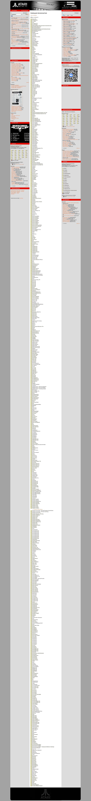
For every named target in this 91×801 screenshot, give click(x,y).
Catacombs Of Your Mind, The (37, 164)
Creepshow (33, 664)
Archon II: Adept (14, 175)
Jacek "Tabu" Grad (66, 142)
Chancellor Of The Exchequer (37, 275)
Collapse (33, 446)
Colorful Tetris (34, 460)
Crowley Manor (34, 703)
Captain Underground (35, 81)
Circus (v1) (33, 367)
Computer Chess (34, 504)
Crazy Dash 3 (34, 639)
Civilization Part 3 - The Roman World (38, 388)
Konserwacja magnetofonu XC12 (17, 68)
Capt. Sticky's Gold (35, 74)
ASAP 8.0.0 (13, 40)
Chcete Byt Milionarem (35, 291)
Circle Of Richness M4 (35, 364)
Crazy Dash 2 (34, 638)
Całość (13, 164)
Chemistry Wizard (34, 306)
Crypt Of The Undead (35, 712)
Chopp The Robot (34, 339)
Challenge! (33, 267)
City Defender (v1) (35, 378)
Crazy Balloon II (34, 630)
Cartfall (33, 110)
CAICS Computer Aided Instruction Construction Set (41, 25)
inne (19, 158)
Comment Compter (35, 489)
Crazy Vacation (34, 658)
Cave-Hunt (33, 193)
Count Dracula (34, 597)
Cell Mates (33, 237)
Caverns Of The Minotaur (36, 226)
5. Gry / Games (65, 51)
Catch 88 (33, 169)
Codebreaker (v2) (34, 440)
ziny (71, 124)
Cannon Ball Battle (35, 64)
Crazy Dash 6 (34, 643)
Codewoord (33, 442)
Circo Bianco (34, 365)
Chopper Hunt (34, 343)
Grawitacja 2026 (65, 22)
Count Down (33, 596)
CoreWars (33, 567)
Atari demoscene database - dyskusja (17, 191)
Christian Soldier (34, 354)
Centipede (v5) (34, 250)
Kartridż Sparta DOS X (15, 66)
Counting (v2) (34, 606)
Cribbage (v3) (34, 669)
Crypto (32, 714)
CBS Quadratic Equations (36, 30)
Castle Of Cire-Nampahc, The (37, 148)
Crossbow (33, 696)
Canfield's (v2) (34, 61)
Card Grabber (34, 99)
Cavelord (33, 199)
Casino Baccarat (34, 118)
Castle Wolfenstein (35, 152)
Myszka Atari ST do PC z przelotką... (69, 20)
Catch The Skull (34, 173)
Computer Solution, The (36, 521)
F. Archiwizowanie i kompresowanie (69, 190)
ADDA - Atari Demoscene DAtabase (68, 111)
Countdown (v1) (34, 598)
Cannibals (33, 62)
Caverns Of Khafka (35, 220)
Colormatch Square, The (36, 461)
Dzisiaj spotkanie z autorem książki (17, 31)
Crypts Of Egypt (34, 718)
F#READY (64, 133)
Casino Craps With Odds (36, 121)
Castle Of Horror (34, 149)
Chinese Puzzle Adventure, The (37, 326)
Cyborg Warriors (34, 765)
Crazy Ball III (33, 628)
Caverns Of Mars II (35, 222)
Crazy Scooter (34, 657)
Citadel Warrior (34, 372)
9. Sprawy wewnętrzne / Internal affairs (69, 54)
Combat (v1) (33, 472)
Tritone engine (13, 79)
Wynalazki (64, 201)
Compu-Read (34, 495)
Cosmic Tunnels (34, 588)
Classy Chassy (34, 396)
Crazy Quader (34, 656)
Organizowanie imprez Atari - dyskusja (17, 190)
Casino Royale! (34, 122)
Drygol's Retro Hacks (15, 118)
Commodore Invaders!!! (36, 490)
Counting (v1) (34, 605)
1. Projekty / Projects (66, 47)
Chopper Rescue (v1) (35, 346)
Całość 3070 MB (14, 160)
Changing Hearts (34, 277)
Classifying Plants (35, 394)
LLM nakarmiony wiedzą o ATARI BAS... (69, 37)
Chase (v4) (33, 284)
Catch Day (33, 171)
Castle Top (33, 151)
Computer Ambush (35, 500)
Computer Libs (34, 517)
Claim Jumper (34, 389)
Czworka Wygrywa (35, 784)
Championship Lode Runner (36, 274)
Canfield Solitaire (34, 59)
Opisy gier (13, 166)
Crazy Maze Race (34, 655)
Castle (32, 128)
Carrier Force (34, 108)
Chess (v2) (33, 309)
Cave (32, 181)
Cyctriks (33, 770)
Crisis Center (34, 675)
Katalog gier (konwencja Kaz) (16, 145)
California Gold (34, 42)
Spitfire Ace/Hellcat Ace (15, 176)
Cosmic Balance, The (35, 576)
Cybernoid (33, 757)
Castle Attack (34, 130)
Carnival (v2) (34, 104)
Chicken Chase (34, 316)
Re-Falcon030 (13, 37)
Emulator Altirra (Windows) (16, 87)
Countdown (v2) (34, 599)
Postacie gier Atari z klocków (16, 42)
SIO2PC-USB (65, 205)
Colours (33, 469)
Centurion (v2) (34, 258)
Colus (32, 471)
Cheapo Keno (34, 294)
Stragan (63, 150)
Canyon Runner (34, 71)
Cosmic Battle (34, 577)
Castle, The (33, 153)
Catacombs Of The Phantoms (37, 163)
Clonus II (33, 415)
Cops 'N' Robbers (34, 561)
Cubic (32, 735)
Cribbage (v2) (34, 668)
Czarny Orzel (34, 780)
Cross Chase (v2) (34, 687)
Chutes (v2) (33, 359)
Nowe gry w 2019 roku (15, 70)
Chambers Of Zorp (35, 268)
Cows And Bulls (34, 610)
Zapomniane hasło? (65, 7)
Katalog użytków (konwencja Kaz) (68, 163)
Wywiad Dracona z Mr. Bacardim (68, 130)
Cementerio (33, 242)
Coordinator (33, 560)
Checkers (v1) (34, 299)
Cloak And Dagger (35, 411)
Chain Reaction (34, 265)
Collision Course (34, 450)
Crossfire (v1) (34, 698)
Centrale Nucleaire (35, 255)
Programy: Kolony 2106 (67, 153)
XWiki (12, 114)
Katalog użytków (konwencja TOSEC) (69, 195)
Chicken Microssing (35, 317)
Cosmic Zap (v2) (34, 590)
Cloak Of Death (34, 412)
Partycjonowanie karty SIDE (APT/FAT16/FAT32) (19, 75)
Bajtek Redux (13, 111)
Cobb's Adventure (35, 426)
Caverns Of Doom (34, 217)
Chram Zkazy (34, 353)
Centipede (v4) (34, 249)
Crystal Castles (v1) (35, 722)
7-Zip (20, 164)
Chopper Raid (34, 345)
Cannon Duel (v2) (34, 66)
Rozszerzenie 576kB (66, 217)
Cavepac (33, 203)
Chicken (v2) (33, 314)
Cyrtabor (33, 776)
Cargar (32, 101)
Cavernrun (33, 212)
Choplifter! (13, 169)
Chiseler (33, 327)
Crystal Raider (34, 727)
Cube (32, 731)
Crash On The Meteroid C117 (37, 623)
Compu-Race (34, 494)
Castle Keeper (34, 143)
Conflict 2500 (34, 541)
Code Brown (33, 435)
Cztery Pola (33, 783)
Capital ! (33, 72)
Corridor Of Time (34, 571)
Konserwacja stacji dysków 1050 (17, 67)
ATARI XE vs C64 (66, 25)
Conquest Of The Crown (36, 549)
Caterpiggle (33, 177)
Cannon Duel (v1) (34, 65)
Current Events (34, 743)
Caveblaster (33, 196)
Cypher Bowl (34, 775)
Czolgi (32, 782)
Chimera (33, 323)
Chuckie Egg (34, 357)
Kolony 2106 (13, 174)
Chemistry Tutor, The (35, 305)
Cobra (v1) (33, 427)
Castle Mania (34, 144)
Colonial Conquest (35, 452)
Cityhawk (33, 383)
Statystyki (12, 193)
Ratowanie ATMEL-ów (66, 207)
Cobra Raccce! (34, 430)
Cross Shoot (33, 692)
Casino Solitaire (34, 123)
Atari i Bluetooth (65, 204)
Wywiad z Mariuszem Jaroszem (68, 129)
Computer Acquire (35, 499)
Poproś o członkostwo (73, 7)
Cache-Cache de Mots (35, 36)
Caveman (33, 200)
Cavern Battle (34, 206)
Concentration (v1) (35, 530)
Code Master (34, 436)
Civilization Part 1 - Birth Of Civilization (38, 386)
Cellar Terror (33, 239)
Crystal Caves (34, 724)
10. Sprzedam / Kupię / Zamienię (68, 55)
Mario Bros (13, 172)
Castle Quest (34, 150)
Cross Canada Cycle (35, 685)
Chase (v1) (33, 280)
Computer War (34, 522)
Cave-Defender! (34, 192)
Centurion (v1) (34, 257)
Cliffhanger (33, 405)
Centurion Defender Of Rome (37, 259)
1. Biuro (64, 168)
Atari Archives (13, 117)
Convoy (33, 557)
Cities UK (33, 374)
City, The (33, 382)
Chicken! (33, 319)
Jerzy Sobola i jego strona (67, 34)
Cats (32, 180)
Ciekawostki (65, 35)
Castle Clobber (34, 132)
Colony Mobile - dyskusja (15, 192)
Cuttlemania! (34, 752)
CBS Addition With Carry (36, 26)
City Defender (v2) (35, 379)
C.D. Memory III (34, 23)
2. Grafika (64, 170)
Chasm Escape (34, 288)
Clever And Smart (34, 402)
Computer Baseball (35, 502)
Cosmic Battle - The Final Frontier (37, 578)
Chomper (33, 334)
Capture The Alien (35, 84)
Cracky (32, 616)
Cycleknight (33, 766)
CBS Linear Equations (35, 27)
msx (74, 119)
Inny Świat (13, 182)
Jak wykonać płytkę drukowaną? (68, 215)
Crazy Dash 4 (34, 640)
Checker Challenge (35, 296)
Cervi (32, 261)
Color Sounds (34, 456)
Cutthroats (33, 751)
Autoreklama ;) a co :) (66, 27)
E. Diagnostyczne (66, 188)
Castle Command (34, 134)
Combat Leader (34, 475)
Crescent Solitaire (35, 666)
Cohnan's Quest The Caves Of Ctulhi (38, 444)
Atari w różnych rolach (66, 219)
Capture (33, 83)
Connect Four (34, 546)
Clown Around (34, 421)
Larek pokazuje (14, 72)
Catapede (33, 167)
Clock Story (33, 413)
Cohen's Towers (34, 443)
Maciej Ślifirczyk (65, 143)
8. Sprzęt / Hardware (66, 53)
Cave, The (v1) (34, 190)
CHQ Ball (33, 32)
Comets (33, 479)
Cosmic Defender (34, 580)
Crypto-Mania (34, 717)
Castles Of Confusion (35, 157)
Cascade (33, 111)
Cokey (32, 445)
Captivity (33, 82)
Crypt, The (33, 713)
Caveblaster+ (34, 197)
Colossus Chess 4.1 (35, 465)
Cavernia (33, 211)
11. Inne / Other (65, 56)
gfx (78, 116)
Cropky (33, 683)
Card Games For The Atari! (36, 98)
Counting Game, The (35, 607)
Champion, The (34, 269)
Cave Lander (34, 188)
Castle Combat (34, 133)
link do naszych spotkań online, (68, 65)
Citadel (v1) (33, 369)
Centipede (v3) (34, 248)
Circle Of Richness (35, 363)
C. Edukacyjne (65, 185)
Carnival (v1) (34, 103)
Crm (32, 679)
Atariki (12, 113)
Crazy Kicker (34, 654)
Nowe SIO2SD (65, 206)
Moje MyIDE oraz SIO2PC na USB (69, 213)
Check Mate (33, 295)
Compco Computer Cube (36, 491)
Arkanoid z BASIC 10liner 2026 (68, 39)
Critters (33, 677)
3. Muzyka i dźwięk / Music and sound (69, 49)
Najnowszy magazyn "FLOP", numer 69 (18, 23)
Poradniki (12, 62)
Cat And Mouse (34, 160)
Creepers (33, 663)
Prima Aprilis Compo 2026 (67, 44)
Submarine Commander (15, 167)
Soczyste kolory (65, 218)
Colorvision (33, 462)
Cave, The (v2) (34, 191)
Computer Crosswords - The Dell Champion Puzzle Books (42, 510)
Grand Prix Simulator (15, 184)
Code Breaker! (34, 434)
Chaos (32, 278)
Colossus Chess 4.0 (35, 464)
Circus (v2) (33, 368)
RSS (27, 14)
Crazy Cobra (33, 636)
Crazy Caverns (34, 634)
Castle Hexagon (34, 142)
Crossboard (33, 695)
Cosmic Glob (34, 581)
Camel (32, 50)
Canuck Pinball (34, 69)
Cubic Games (34, 736)
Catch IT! (33, 172)
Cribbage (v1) (34, 667)
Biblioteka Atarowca (14, 89)
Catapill (33, 168)
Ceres (32, 260)
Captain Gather (34, 79)
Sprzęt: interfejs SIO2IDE (67, 158)
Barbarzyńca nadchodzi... (15, 36)
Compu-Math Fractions (35, 493)
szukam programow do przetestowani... (69, 23)
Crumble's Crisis (34, 707)
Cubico (32, 737)
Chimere (33, 325)
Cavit (32, 232)
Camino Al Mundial (35, 53)
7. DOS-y (64, 178)
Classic (33, 393)
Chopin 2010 (33, 336)
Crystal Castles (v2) (35, 723)
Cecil (32, 235)
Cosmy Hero (33, 595)
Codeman (33, 441)
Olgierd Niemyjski (66, 146)
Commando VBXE (35, 486)
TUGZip (22, 164)
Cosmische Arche (34, 591)
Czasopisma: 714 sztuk (15, 106)
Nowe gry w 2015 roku (15, 74)
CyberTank (33, 756)
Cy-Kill (32, 754)
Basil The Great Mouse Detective (17, 180)
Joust (12, 170)
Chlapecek (33, 329)
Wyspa (12, 177)
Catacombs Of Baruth (35, 162)
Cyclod (32, 767)
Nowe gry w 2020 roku (15, 69)
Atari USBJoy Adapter (66, 152)
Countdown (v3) (34, 600)
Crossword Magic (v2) (35, 702)
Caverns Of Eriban (35, 218)
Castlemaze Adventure (35, 154)
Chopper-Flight (34, 349)
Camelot (33, 52)
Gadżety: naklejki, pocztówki (67, 155)
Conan (32, 528)
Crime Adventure (34, 673)
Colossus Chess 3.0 (35, 463)
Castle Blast (33, 131)
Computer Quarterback (35, 520)
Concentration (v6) (35, 536)
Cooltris (33, 559)
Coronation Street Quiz (35, 569)
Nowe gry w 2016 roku (15, 73)
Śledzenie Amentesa (66, 137)
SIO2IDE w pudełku (66, 220)
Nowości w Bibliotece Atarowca (16, 32)
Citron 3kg (33, 375)
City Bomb (33, 376)
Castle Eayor (34, 138)
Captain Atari (34, 75)
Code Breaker (34, 433)
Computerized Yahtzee (35, 525)
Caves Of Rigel (34, 230)
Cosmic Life (33, 586)
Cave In (33, 187)
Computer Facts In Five (36, 512)
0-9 (12, 150)
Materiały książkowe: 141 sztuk (16, 107)
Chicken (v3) (33, 315)
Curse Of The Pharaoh (35, 747)
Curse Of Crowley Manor (36, 744)
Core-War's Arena (34, 566)
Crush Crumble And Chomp (36, 711)
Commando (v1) (34, 481)
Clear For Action (34, 398)
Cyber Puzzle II (34, 755)
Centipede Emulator (35, 251)
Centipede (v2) (34, 247)
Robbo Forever (14, 173)
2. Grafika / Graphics (66, 48)
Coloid (32, 451)
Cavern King (33, 209)
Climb (32, 406)
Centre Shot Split (34, 256)
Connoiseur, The (34, 547)
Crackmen (33, 615)
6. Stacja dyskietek (66, 176)
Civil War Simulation (35, 384)
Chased (33, 287)
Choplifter (33, 337)
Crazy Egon (33, 646)
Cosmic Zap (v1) (34, 589)
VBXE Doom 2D (65, 32)
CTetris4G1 (33, 34)
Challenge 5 (33, 266)
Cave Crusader (34, 183)
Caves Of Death (34, 227)
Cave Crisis (33, 182)
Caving (32, 231)
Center (32, 245)
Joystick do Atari (65, 209)
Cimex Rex (33, 362)
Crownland (33, 705)
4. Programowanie (66, 173)
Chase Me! (33, 286)
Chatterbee (33, 290)
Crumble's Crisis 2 (35, 708)
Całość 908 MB (65, 193)
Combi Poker (34, 476)
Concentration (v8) (35, 538)
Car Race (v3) (34, 93)
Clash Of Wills (34, 392)
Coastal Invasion (34, 425)
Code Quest (33, 437)
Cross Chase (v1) (34, 686)
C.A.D (32, 22)
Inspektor (13, 183)
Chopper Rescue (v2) (35, 347)
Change (33, 276)
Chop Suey (33, 335)
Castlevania (33, 158)
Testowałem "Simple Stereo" (67, 211)
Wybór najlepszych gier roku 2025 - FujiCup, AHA (20, 28)
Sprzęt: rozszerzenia (66, 154)
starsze (27, 82)
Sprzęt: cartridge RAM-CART (68, 156)
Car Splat (33, 94)
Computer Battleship (35, 503)
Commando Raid (34, 485)
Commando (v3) (34, 483)
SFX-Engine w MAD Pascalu (16, 64)
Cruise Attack (34, 706)
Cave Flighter (34, 186)
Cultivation (33, 741)
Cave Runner (34, 189)
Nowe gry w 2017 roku (15, 71)
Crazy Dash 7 (34, 644)
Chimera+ (33, 324)
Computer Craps (34, 505)
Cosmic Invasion (34, 585)
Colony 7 (33, 454)
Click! (32, 403)
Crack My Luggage (35, 613)
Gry (64, 15)
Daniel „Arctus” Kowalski (67, 134)
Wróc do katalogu (34, 15)
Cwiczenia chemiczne (35, 753)
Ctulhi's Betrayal (34, 728)
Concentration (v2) (35, 531)
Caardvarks (33, 35)
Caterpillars (33, 179)
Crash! (32, 624)
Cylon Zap (33, 774)
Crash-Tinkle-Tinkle (35, 625)
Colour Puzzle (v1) (35, 466)
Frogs (12, 168)
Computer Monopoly (35, 519)
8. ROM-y (64, 180)
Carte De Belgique (35, 109)
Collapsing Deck (34, 447)
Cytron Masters (34, 777)
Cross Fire (33, 688)
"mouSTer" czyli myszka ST (67, 151)
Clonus (32, 414)
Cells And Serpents (35, 241)
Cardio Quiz (33, 100)
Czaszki (33, 781)
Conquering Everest (35, 548)
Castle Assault (34, 129)
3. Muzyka (64, 171)
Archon (12, 178)
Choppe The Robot (35, 340)
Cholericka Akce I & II (35, 330)
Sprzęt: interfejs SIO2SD (67, 159)
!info (71, 118)
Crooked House (34, 682)
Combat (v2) (33, 473)
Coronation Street (34, 568)
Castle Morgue (34, 147)
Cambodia (33, 49)
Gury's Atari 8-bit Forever (15, 115)
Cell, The (33, 238)
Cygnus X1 (33, 773)
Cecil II (32, 236)
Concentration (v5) (35, 535)
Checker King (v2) (35, 298)
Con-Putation (34, 527)
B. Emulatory (65, 183)
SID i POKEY (65, 42)
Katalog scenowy (65, 113)
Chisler (32, 328)
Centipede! (33, 252)
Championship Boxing (35, 271)
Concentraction (34, 529)
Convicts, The (34, 556)
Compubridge (34, 496)
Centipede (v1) (34, 246)
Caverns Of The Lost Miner (36, 225)
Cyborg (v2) (33, 763)
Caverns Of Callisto (35, 216)
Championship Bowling (36, 270)
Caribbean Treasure (35, 102)
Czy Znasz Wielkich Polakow (36, 785)
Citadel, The (33, 373)
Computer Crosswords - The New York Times (40, 511)
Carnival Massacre (35, 105)
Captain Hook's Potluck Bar (36, 80)
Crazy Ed (33, 645)
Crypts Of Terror (34, 721)
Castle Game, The (34, 140)
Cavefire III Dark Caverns (36, 198)
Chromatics (33, 356)
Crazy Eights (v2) (34, 649)
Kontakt (12, 120)
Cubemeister (34, 732)
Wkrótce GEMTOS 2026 (15, 19)
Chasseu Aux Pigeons (35, 289)
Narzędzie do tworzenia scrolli (16, 65)
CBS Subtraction (34, 31)
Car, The (33, 95)
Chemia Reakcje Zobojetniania (37, 304)
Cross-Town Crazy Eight (36, 694)
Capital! (33, 73)
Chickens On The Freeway (36, 320)
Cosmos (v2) (34, 594)
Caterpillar (33, 178)
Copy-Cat (33, 565)
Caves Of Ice (34, 228)
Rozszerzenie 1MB (66, 212)
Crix (32, 678)
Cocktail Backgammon (35, 431)
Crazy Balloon (34, 629)
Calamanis (33, 40)
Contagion (33, 551)
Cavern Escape (34, 208)
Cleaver (33, 401)
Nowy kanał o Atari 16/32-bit (16, 26)
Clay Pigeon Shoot (35, 397)
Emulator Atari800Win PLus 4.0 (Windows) (18, 86)
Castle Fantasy (34, 139)
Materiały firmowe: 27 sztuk (16, 108)
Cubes (32, 733)
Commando (13, 171)
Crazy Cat (33, 633)
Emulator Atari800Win (15, 85)
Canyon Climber (34, 70)
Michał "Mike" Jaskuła (66, 132)
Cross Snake (34, 693)
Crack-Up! (33, 614)
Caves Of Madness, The (36, 229)
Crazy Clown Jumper (35, 635)
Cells (32, 240)
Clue (32, 423)
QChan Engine (13, 80)
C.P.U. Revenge (34, 24)
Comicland (33, 480)
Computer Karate (34, 516)
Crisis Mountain (34, 676)
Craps (32, 618)
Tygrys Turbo (65, 210)
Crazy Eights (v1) (34, 648)
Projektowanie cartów (66, 208)
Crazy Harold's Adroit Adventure (37, 653)
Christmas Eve (34, 355)
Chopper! (33, 348)
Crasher (33, 626)
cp (78, 114)
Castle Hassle (34, 141)
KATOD (64, 135)
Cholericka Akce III (35, 333)
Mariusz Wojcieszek (66, 136)
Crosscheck (33, 697)
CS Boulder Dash (34, 33)
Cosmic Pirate (34, 587)
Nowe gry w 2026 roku (15, 63)
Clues (32, 424)
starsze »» (27, 45)
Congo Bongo (34, 545)
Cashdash (33, 115)
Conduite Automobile (35, 540)
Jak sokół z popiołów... (15, 41)
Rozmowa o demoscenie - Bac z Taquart (18, 17)
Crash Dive (33, 620)
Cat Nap (33, 161)
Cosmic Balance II (35, 575)
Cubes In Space (34, 734)
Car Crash (33, 89)
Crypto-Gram (34, 716)
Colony (32, 453)
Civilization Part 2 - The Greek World (38, 387)
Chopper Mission (34, 344)
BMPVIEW (13, 77)
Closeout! (33, 417)
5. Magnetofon (65, 175)
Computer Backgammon (36, 501)
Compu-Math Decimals (35, 492)
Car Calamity (34, 88)
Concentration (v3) (35, 532)
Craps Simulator (34, 619)
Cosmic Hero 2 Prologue (36, 584)
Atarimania (13, 116)
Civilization (33, 385)
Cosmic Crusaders (35, 579)
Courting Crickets (34, 609)
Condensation (34, 539)
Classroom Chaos (35, 395)
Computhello (34, 526)
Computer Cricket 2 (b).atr (37, 509)
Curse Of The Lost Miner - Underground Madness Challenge (42, 746)
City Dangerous (34, 377)
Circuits (33, 366)
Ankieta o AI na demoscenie (16, 25)
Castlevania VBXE (35, 159)
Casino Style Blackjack (35, 124)
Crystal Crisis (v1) (35, 725)
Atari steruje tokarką (66, 221)
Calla (32, 46)
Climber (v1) (33, 407)
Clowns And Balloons (35, 422)
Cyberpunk (33, 760)
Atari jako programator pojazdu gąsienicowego (19, 34)
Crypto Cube (34, 715)
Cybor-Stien (33, 761)
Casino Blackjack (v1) (35, 119)
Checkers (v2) (34, 300)
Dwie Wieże (13, 179)
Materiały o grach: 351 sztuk (16, 109)
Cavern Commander (35, 207)
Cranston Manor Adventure (36, 617)
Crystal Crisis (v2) (35, 726)
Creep (32, 662)
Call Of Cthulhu (34, 45)
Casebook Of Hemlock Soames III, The (38, 113)
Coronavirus (33, 570)
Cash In (33, 114)
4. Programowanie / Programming (68, 50)
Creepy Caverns (34, 665)
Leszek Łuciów (65, 138)
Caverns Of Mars (34, 221)
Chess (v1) (33, 308)
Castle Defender (34, 137)
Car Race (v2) (34, 92)
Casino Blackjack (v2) (35, 120)
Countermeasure (34, 604)
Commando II (34, 484)
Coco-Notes (33, 432)
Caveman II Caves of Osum (36, 201)
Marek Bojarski (65, 145)
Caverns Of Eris (34, 219)
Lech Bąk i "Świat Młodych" (67, 131)
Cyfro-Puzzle (34, 771)
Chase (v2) (33, 281)
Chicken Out (33, 318)
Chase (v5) (33, 285)
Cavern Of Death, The (35, 210)
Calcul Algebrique (34, 41)
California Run (34, 44)
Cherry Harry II (34, 307)
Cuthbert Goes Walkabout (36, 750)
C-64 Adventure (34, 20)
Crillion (33, 672)
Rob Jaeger (65, 141)
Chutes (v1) (33, 358)
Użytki (68, 15)
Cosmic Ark (33, 574)
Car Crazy (33, 90)
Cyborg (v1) (33, 762)
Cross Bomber (34, 684)
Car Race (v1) (34, 91)
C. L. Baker (33, 21)
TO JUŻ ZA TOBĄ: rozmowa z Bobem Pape (70, 139)
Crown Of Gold (34, 704)
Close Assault (34, 416)
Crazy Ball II (33, 627)
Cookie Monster (34, 558)
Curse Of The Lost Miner (36, 745)
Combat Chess (34, 474)
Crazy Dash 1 (34, 637)
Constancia (33, 550)
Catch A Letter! (34, 170)
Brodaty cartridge (14, 30)
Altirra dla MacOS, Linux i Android (68, 30)
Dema (72, 15)
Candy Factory (34, 56)
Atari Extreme (13, 39)
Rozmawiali (64, 128)
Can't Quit (33, 55)
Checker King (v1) (35, 297)
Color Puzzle (34, 455)
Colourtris (33, 470)
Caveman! (33, 202)
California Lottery (34, 43)
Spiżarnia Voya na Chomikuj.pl (16, 110)
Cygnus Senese (34, 772)
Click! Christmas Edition (36, 404)
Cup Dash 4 (33, 742)
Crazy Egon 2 (34, 647)
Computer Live (34, 518)
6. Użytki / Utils (65, 52)
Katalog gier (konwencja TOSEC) (17, 162)
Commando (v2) (34, 482)
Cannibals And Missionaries (36, 63)
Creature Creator (34, 659)
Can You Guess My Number (36, 54)
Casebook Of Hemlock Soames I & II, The (39, 112)
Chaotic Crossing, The (35, 279)
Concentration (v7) (35, 537)
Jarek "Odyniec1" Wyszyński (67, 144)
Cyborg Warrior (34, 764)
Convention (33, 555)
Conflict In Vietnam (35, 542)
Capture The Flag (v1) (35, 85)
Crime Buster (34, 674)
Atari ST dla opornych (15, 78)
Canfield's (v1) (34, 60)
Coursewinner (34, 608)
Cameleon (33, 51)
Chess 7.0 (33, 310)
